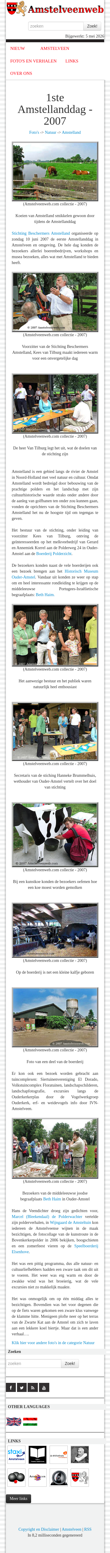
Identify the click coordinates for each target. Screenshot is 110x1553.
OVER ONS (21, 73)
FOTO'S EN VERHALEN (33, 61)
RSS (88, 1529)
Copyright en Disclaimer (38, 1529)
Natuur (50, 132)
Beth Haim (52, 1199)
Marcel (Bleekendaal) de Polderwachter (47, 1216)
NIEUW (17, 48)
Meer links (18, 1498)
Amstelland (71, 132)
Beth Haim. (45, 595)
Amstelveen (71, 1529)
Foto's (34, 132)
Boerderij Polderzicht (54, 553)
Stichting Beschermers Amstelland (41, 233)
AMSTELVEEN (54, 48)
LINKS (71, 61)
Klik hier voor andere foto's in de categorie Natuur (53, 1343)
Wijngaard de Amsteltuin (70, 1222)
